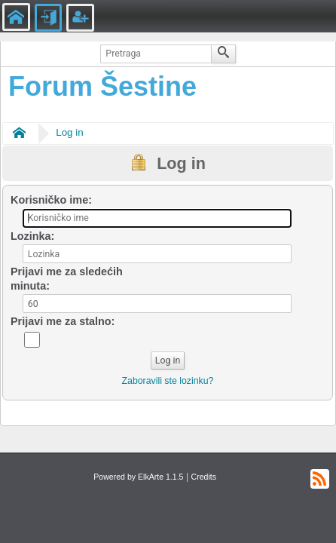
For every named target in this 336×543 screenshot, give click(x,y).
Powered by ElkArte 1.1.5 (138, 476)
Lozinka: (32, 236)
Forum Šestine (102, 86)
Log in (69, 132)
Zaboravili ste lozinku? (168, 381)
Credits (203, 476)
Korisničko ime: (51, 200)
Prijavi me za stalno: (63, 321)
